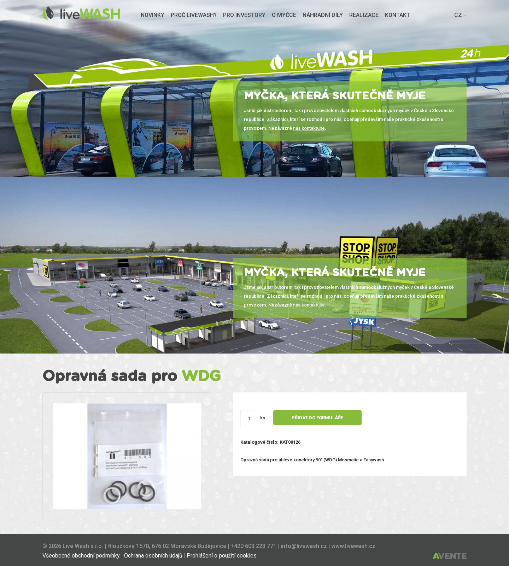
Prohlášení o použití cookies (222, 555)
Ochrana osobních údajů (153, 555)
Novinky (152, 15)
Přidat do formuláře (317, 417)
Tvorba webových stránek (450, 556)
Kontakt (397, 15)
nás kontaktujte (309, 128)
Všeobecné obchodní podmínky (81, 555)
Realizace (364, 15)
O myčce (284, 15)
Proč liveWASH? (194, 15)
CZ (458, 15)
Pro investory (244, 15)
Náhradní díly (323, 15)
